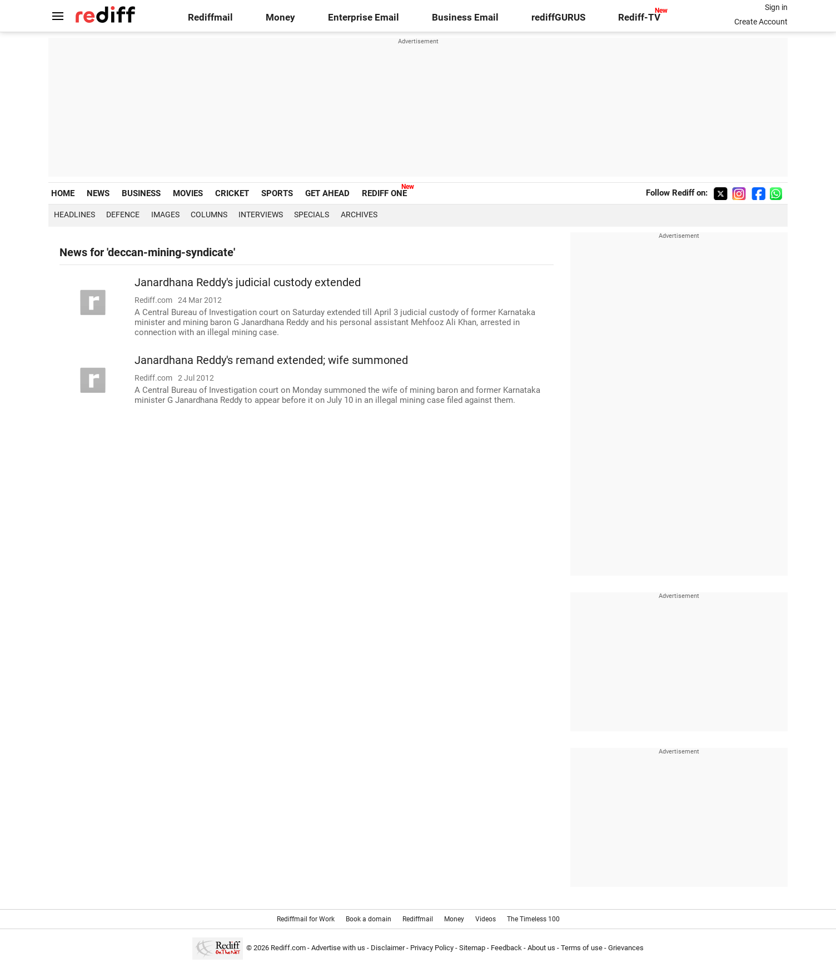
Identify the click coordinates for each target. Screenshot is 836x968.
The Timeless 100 (533, 919)
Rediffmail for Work (306, 919)
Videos (485, 919)
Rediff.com (288, 948)
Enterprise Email (363, 17)
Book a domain (368, 919)
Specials (311, 214)
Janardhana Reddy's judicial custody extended (248, 282)
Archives (359, 214)
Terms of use (582, 948)
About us (541, 948)
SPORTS (277, 193)
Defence (123, 214)
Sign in (776, 7)
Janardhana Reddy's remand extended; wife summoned (271, 360)
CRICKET (232, 193)
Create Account (761, 21)
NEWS (98, 193)
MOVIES (188, 193)
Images (165, 214)
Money (280, 17)
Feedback (506, 948)
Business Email (465, 17)
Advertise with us (338, 948)
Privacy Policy (432, 948)
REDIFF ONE (384, 193)
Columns (209, 214)
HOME (62, 193)
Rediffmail (210, 17)
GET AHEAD (327, 193)
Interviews (260, 214)
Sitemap (472, 948)
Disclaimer (388, 948)
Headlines (74, 214)
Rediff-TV (639, 17)
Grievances (626, 948)
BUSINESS (141, 193)
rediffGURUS (558, 17)
